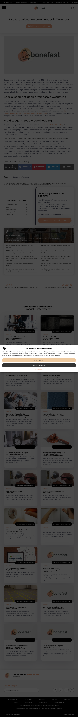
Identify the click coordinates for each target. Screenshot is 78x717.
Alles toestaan (39, 360)
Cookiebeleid (38, 369)
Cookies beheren (39, 365)
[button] (75, 348)
